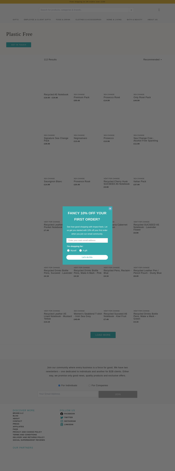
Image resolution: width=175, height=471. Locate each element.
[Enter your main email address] (87, 240)
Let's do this (87, 257)
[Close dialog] (110, 208)
